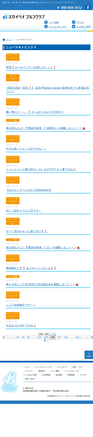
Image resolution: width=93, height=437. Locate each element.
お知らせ (12, 75)
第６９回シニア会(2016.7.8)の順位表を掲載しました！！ (40, 284)
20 (23, 337)
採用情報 (71, 375)
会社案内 (59, 375)
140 (77, 337)
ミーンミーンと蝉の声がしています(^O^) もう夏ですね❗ (41, 169)
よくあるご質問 (81, 26)
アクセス (78, 22)
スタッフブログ (13, 55)
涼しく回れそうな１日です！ (23, 210)
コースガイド (62, 367)
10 (17, 337)
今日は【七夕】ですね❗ (21, 325)
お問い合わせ (30, 379)
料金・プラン (78, 367)
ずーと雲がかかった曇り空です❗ (26, 231)
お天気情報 (46, 375)
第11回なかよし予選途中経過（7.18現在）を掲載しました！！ (44, 128)
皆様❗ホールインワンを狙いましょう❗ (31, 67)
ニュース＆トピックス (13, 58)
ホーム (7, 40)
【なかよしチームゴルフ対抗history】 (29, 190)
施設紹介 (42, 371)
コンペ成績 (51, 22)
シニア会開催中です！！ (21, 304)
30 (28, 337)
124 (39, 337)
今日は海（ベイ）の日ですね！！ (26, 148)
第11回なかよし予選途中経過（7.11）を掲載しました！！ (41, 247)
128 (66, 337)
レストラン (29, 371)
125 (46, 337)
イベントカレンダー (55, 26)
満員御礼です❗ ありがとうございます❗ (31, 268)
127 (59, 337)
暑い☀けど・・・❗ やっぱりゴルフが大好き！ (35, 111)
